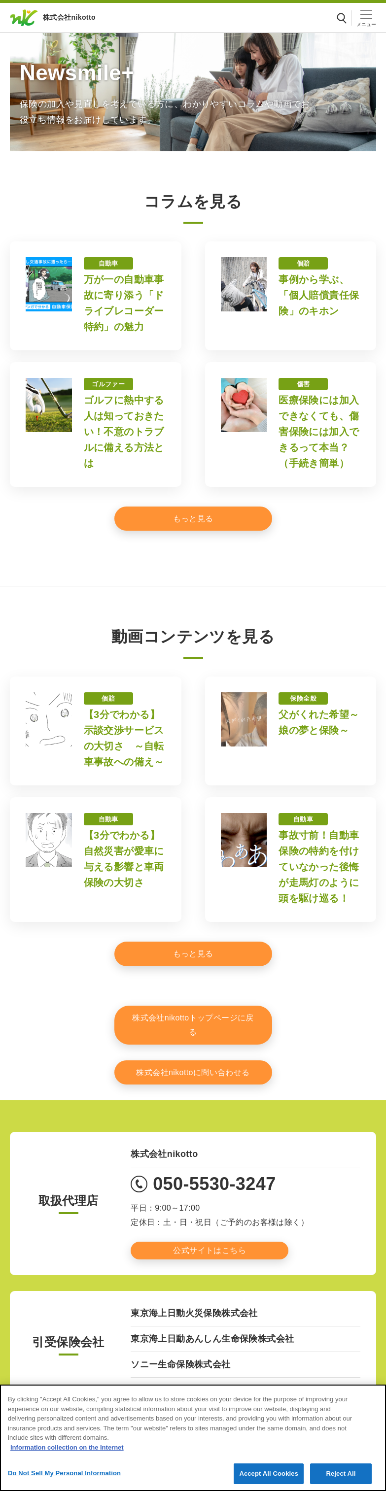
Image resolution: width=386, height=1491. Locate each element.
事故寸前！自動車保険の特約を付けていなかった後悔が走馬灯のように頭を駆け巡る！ (319, 867)
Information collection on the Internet (67, 1453)
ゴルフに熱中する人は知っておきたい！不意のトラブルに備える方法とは (124, 432)
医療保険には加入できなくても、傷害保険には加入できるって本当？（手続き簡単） (319, 432)
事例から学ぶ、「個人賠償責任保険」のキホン (319, 295)
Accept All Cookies (268, 1479)
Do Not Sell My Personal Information (64, 1479)
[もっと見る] (193, 519)
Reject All (340, 1479)
